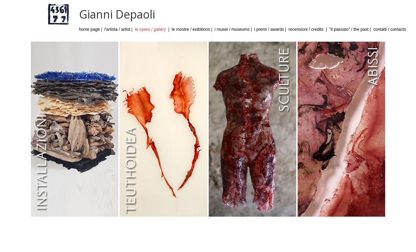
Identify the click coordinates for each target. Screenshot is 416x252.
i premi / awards (269, 29)
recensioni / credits (306, 29)
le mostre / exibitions (191, 29)
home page (89, 29)
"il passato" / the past (348, 29)
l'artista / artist (117, 29)
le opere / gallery (150, 29)
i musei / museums (232, 29)
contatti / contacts (389, 29)
